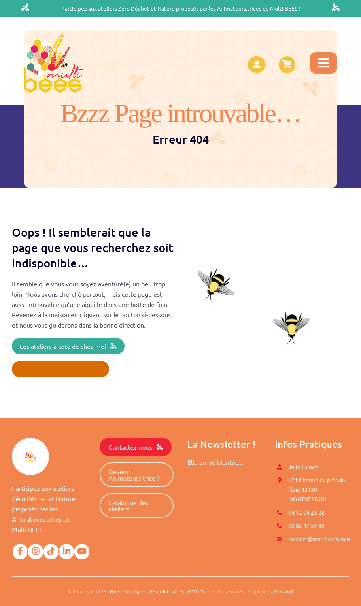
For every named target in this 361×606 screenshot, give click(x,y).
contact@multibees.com (319, 538)
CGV (192, 591)
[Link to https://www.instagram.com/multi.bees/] (35, 551)
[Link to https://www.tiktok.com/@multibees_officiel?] (51, 551)
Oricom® (284, 591)
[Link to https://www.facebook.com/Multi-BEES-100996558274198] (20, 551)
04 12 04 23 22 (306, 512)
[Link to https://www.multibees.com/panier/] (287, 64)
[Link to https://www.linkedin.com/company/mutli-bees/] (66, 551)
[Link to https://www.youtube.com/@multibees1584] (82, 551)
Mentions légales (128, 591)
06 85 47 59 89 (306, 525)
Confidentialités (167, 591)
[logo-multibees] (53, 36)
